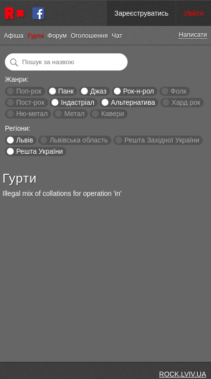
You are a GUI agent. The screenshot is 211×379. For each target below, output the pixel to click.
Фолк (178, 91)
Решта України (39, 151)
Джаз (98, 91)
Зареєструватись (141, 13)
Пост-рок (30, 102)
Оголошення (89, 35)
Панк (66, 91)
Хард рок (186, 102)
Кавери (112, 114)
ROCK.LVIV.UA (182, 374)
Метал (74, 114)
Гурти (35, 35)
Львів (24, 140)
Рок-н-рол (138, 91)
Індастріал (77, 102)
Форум (57, 35)
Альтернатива (133, 102)
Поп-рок (29, 91)
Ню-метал (32, 114)
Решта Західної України (161, 140)
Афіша (14, 35)
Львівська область (79, 140)
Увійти (194, 13)
